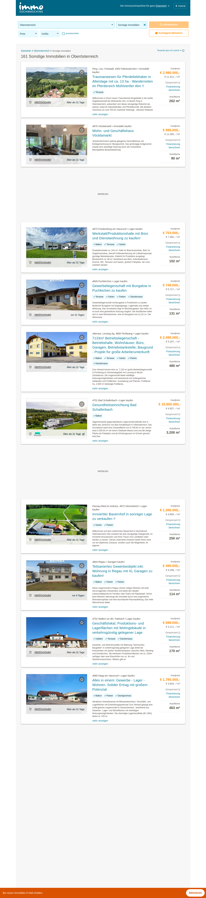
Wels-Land (109, 876)
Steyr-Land (109, 861)
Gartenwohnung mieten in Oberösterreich (43, 846)
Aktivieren (195, 892)
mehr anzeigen (100, 114)
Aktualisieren (169, 24)
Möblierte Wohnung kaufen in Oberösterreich (45, 853)
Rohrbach (109, 846)
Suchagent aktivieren (168, 33)
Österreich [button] (163, 5)
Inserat (180, 6)
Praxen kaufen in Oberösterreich (38, 868)
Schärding (109, 853)
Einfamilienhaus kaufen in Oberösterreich (43, 861)
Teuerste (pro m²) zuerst (169, 50)
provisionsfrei (72, 33)
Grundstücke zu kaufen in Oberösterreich (43, 839)
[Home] (31, 7)
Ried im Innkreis (113, 839)
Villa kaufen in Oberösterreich (36, 876)
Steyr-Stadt (110, 868)
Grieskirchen (110, 831)
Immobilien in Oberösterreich (35, 831)
